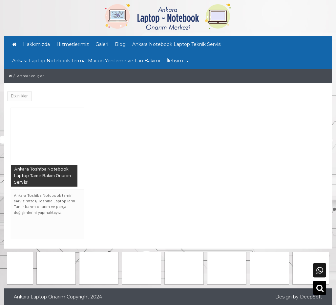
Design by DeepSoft (298, 297)
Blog (120, 44)
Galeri (101, 44)
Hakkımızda (36, 44)
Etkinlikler (19, 96)
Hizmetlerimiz (72, 44)
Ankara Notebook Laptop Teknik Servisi (176, 44)
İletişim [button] (178, 61)
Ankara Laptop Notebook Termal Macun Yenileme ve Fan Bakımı (86, 61)
